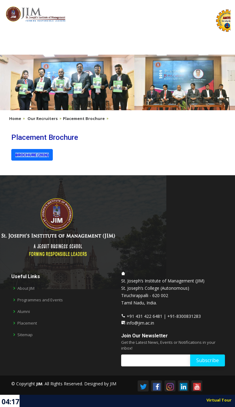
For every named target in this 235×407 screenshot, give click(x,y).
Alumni (23, 312)
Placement (27, 323)
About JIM (25, 288)
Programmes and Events (40, 300)
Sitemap (25, 335)
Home (15, 118)
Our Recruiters (42, 118)
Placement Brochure (84, 118)
